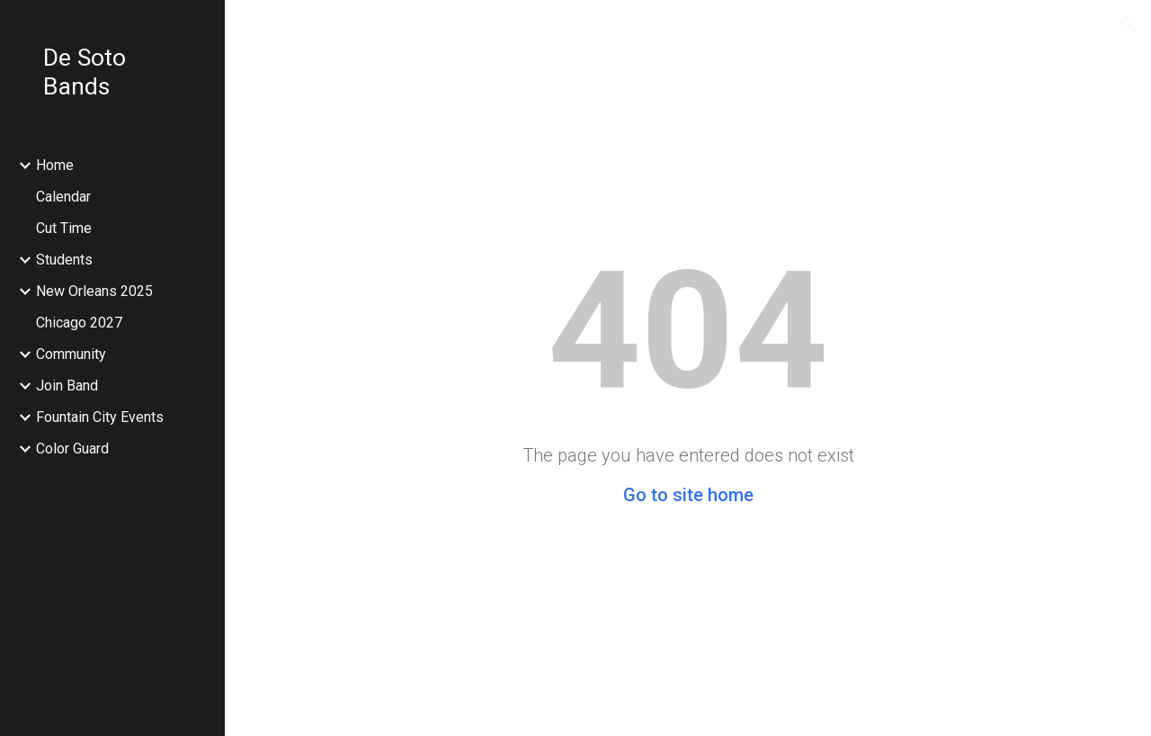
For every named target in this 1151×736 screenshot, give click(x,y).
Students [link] (64, 259)
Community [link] (71, 354)
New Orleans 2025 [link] (94, 291)
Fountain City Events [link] (100, 417)
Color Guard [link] (72, 448)
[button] (1129, 25)
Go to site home (688, 495)
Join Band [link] (67, 385)
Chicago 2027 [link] (79, 322)
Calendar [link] (63, 196)
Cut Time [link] (64, 228)
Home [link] (55, 165)
